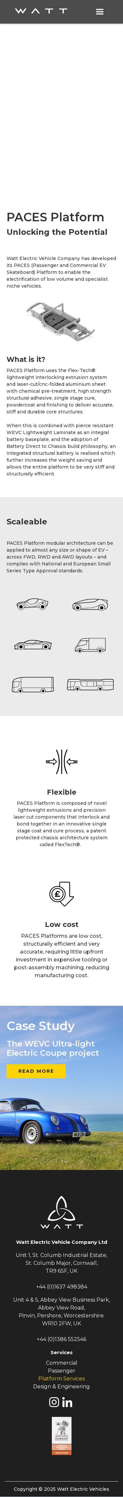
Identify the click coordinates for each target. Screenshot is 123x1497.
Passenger (61, 1371)
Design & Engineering (61, 1386)
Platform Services (61, 1379)
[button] (100, 12)
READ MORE (36, 1071)
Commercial (61, 1363)
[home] (47, 12)
